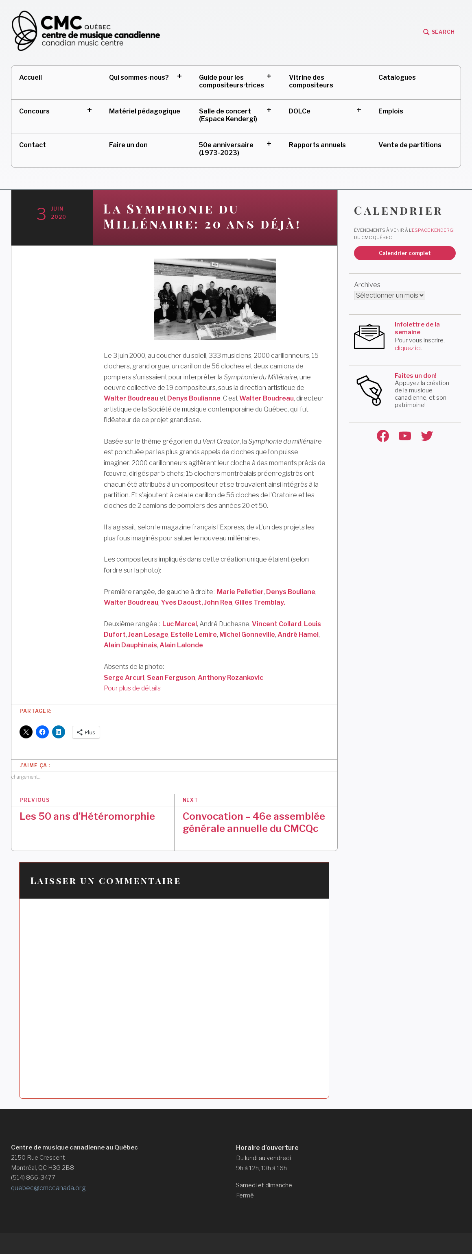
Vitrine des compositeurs (311, 81)
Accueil (30, 77)
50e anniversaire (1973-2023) (226, 149)
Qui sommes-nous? (139, 77)
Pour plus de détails (132, 688)
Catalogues (397, 77)
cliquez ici (408, 348)
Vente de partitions (409, 145)
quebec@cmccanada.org (48, 1188)
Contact (32, 145)
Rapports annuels (317, 145)
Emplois (390, 111)
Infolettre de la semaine (417, 328)
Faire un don (128, 145)
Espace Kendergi (433, 230)
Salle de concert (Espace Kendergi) (228, 115)
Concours (34, 111)
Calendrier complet (405, 253)
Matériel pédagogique (144, 111)
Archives (367, 285)
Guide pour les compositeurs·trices (231, 81)
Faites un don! (416, 375)
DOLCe (299, 111)
